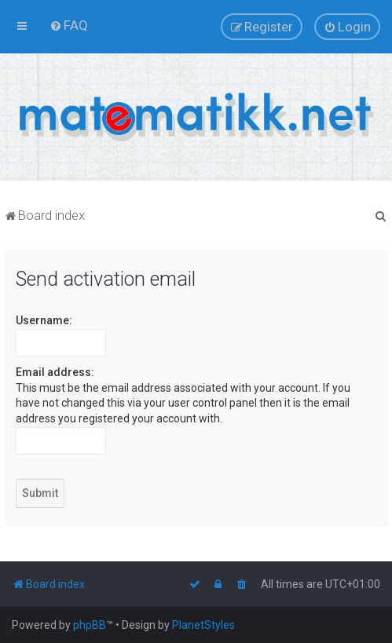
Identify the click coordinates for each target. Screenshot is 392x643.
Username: (44, 320)
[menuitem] (69, 25)
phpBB (89, 625)
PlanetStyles (203, 625)
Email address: (55, 372)
